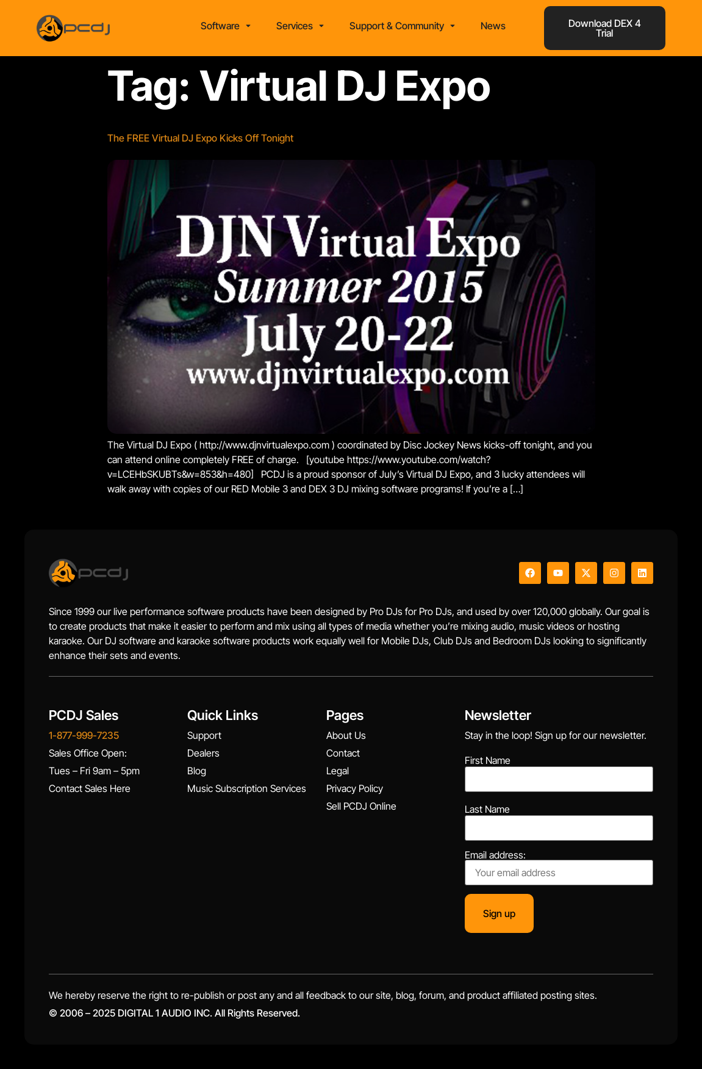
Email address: (559, 867)
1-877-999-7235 (84, 735)
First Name (487, 760)
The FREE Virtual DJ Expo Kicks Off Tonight (200, 138)
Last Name (487, 809)
